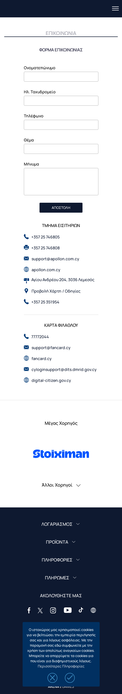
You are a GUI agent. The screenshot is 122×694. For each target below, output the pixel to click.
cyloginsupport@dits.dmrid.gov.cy (64, 369)
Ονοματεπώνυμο (39, 67)
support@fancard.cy (51, 347)
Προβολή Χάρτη (46, 291)
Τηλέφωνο (33, 116)
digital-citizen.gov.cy (51, 380)
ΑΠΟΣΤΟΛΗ (61, 207)
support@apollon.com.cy (55, 259)
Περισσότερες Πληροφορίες (61, 666)
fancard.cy (42, 358)
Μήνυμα (31, 164)
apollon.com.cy (46, 269)
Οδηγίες (73, 291)
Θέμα (29, 140)
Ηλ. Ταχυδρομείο (40, 92)
